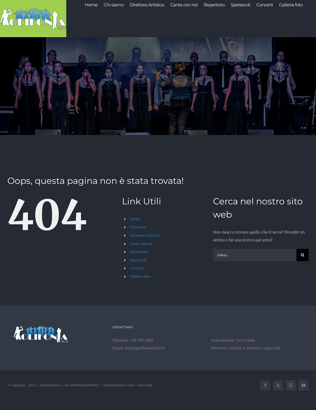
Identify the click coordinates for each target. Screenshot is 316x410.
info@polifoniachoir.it (145, 348)
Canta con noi (141, 244)
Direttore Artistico (145, 235)
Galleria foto (140, 276)
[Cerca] (302, 255)
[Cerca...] (254, 255)
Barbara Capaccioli (263, 348)
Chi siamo (138, 227)
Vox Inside (245, 340)
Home (135, 219)
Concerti (137, 268)
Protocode (145, 385)
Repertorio (138, 252)
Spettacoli (138, 260)
